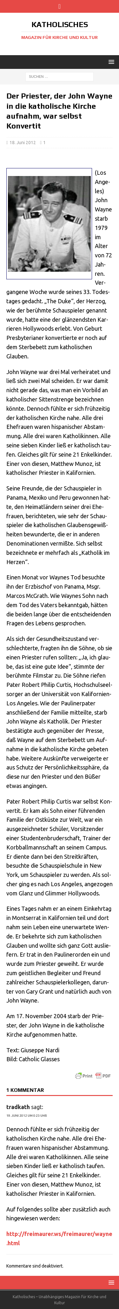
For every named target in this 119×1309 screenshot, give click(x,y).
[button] (110, 62)
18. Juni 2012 (23, 142)
